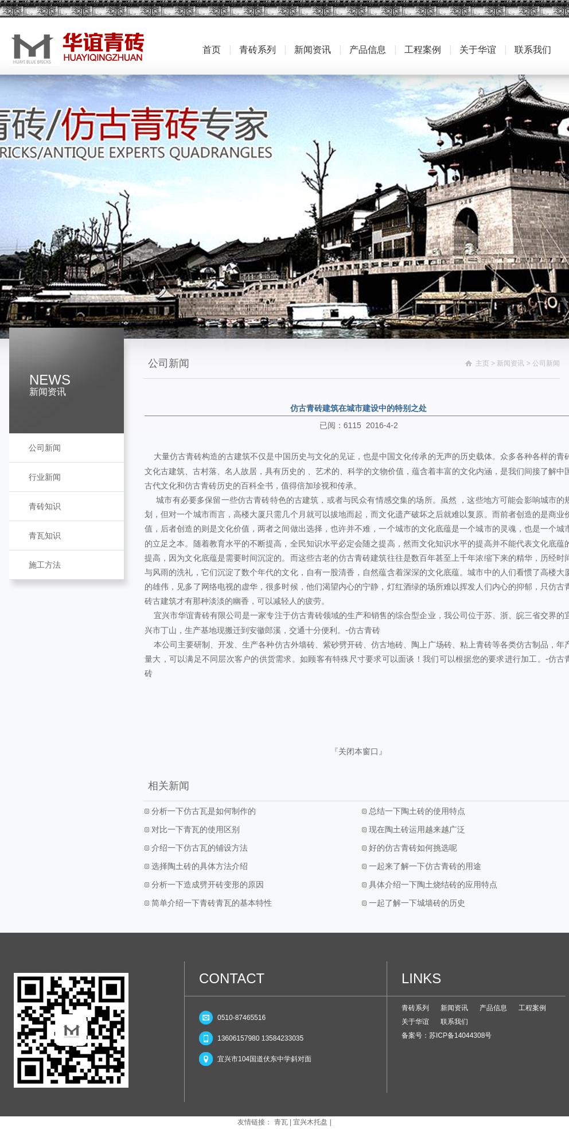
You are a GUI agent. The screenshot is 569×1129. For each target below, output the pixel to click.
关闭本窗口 (358, 751)
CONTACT (231, 978)
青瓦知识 (45, 535)
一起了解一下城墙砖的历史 (416, 902)
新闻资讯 (312, 50)
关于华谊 (477, 50)
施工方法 (45, 564)
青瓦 (281, 1122)
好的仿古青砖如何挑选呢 (412, 847)
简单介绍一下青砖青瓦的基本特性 (210, 902)
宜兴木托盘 (310, 1122)
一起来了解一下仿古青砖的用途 (424, 866)
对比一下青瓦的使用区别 (194, 829)
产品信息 (367, 50)
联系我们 (533, 50)
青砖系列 (257, 50)
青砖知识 (45, 506)
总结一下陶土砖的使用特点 (416, 811)
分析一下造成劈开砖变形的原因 (206, 884)
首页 (211, 50)
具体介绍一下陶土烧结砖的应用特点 (432, 884)
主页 (482, 363)
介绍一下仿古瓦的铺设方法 (198, 847)
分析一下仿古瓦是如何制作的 (202, 811)
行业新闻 (45, 477)
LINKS (421, 978)
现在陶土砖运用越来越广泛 (416, 829)
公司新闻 (45, 447)
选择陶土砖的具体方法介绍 (198, 866)
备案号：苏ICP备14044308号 (447, 1035)
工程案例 (422, 50)
